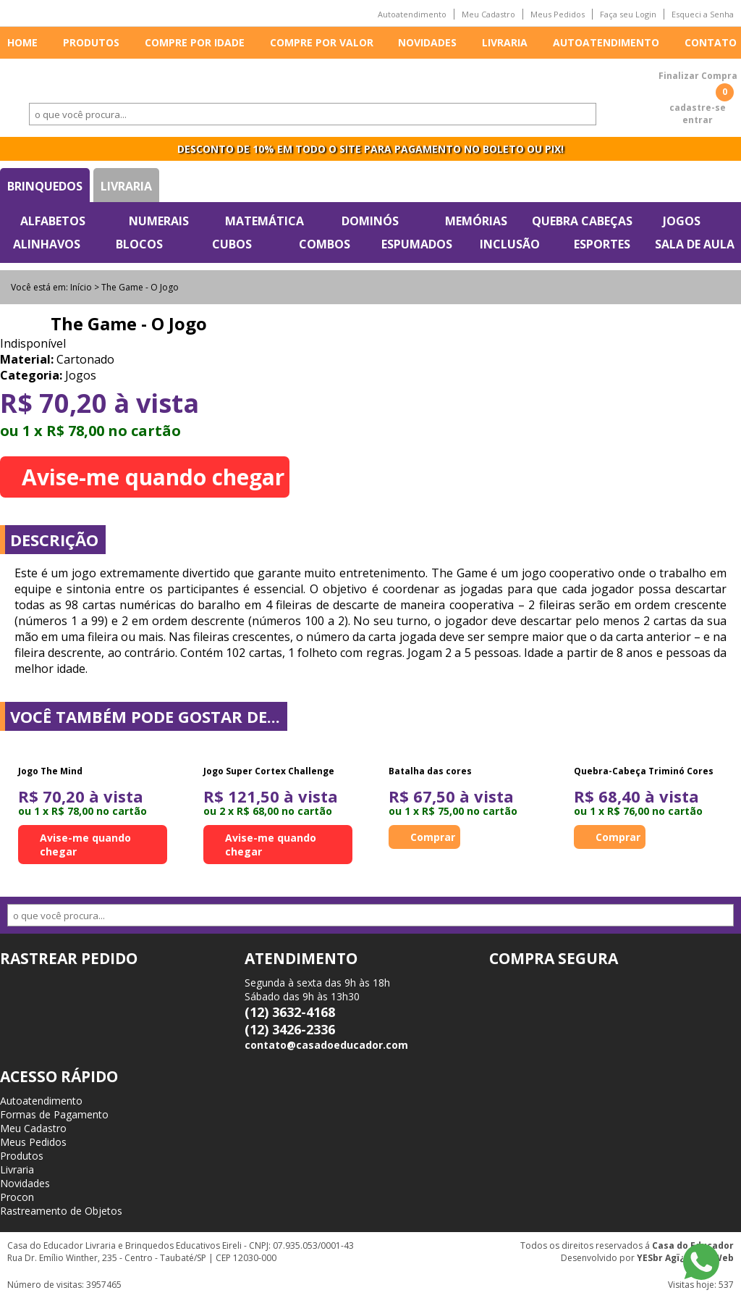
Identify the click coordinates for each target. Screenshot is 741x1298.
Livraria (505, 42)
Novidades (427, 42)
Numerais (159, 221)
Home (22, 42)
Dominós (370, 221)
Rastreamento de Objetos (61, 1211)
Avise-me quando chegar (153, 477)
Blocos (139, 244)
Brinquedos (44, 186)
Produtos (91, 42)
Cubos (232, 244)
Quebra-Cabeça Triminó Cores (644, 771)
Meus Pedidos (557, 14)
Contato (711, 42)
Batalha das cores (430, 771)
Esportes (602, 244)
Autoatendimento (412, 14)
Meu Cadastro (488, 14)
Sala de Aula (694, 244)
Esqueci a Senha (703, 14)
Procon (17, 1197)
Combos (324, 244)
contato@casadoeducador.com (326, 1045)
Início (81, 287)
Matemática (264, 221)
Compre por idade (195, 42)
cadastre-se (697, 107)
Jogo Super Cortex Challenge (268, 771)
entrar (697, 120)
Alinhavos (46, 244)
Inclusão (510, 244)
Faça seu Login (628, 14)
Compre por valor (321, 42)
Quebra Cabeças (582, 221)
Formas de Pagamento (54, 1114)
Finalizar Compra (698, 76)
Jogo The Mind (50, 771)
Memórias (476, 221)
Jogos (681, 221)
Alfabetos (52, 221)
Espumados (416, 244)
